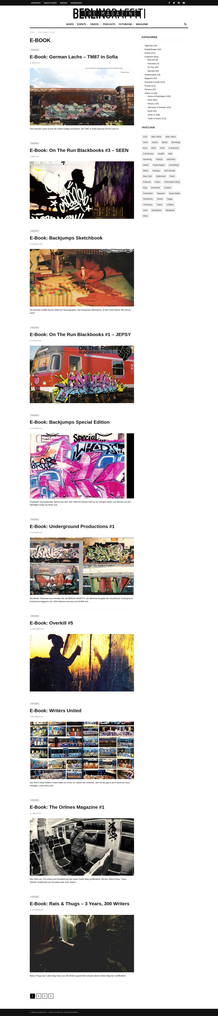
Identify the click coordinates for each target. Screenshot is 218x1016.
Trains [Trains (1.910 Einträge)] (159, 204)
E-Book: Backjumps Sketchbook (66, 238)
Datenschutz (76, 3)
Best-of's (151, 60)
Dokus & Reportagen (157, 96)
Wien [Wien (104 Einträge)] (145, 216)
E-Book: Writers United (55, 710)
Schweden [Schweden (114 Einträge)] (148, 193)
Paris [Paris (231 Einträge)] (172, 176)
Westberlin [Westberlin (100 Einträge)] (157, 210)
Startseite (36, 3)
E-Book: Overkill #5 (51, 623)
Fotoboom (126, 24)
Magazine (142, 24)
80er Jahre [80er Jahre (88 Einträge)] (156, 136)
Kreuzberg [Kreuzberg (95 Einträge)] (174, 165)
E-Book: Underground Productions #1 (72, 526)
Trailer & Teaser (154, 118)
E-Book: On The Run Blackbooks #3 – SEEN (79, 150)
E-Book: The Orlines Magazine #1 (67, 807)
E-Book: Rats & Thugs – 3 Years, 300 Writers (79, 903)
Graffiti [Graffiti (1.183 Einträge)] (161, 153)
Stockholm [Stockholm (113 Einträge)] (148, 199)
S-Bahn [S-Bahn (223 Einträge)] (167, 187)
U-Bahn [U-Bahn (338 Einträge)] (170, 204)
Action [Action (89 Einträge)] (155, 142)
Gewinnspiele (150, 75)
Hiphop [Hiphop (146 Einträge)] (159, 159)
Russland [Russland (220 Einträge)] (155, 187)
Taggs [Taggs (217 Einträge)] (170, 199)
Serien (150, 115)
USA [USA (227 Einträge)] (145, 210)
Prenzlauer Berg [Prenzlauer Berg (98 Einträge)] (171, 182)
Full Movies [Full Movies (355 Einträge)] (148, 153)
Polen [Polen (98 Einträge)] (157, 182)
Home (32, 32)
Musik (150, 111)
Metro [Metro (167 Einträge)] (145, 170)
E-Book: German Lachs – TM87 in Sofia (74, 56)
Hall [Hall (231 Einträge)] (170, 153)
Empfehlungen (151, 49)
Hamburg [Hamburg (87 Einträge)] (147, 159)
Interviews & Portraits (157, 107)
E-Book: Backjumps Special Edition (70, 422)
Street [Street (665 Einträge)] (160, 199)
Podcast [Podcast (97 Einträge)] (147, 182)
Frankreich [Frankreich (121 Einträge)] (174, 148)
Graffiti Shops (50, 3)
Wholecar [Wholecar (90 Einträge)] (170, 210)
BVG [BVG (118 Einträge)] (153, 148)
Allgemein (149, 46)
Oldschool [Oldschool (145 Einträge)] (160, 176)
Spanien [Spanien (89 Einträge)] (161, 193)
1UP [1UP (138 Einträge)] (145, 136)
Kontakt (63, 3)
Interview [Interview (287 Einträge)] (171, 159)
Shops (70, 24)
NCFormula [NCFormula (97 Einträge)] (169, 170)
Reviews (148, 89)
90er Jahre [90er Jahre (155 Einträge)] (171, 136)
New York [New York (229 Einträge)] (147, 176)
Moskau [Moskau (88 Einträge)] (156, 170)
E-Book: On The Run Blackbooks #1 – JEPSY (80, 334)
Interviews (152, 63)
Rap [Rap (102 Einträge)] (145, 187)
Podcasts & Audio (152, 82)
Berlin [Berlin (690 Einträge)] (164, 142)
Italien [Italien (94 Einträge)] (146, 165)
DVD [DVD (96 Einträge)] (162, 148)
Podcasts (109, 24)
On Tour (151, 67)
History (151, 104)
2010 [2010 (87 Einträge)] (145, 142)
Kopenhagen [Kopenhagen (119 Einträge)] (159, 165)
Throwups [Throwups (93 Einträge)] (147, 204)
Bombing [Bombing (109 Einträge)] (176, 142)
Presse (148, 86)
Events (82, 24)
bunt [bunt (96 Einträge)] (145, 148)
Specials (151, 71)
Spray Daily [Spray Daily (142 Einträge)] (174, 193)
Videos (95, 24)
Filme (150, 100)
